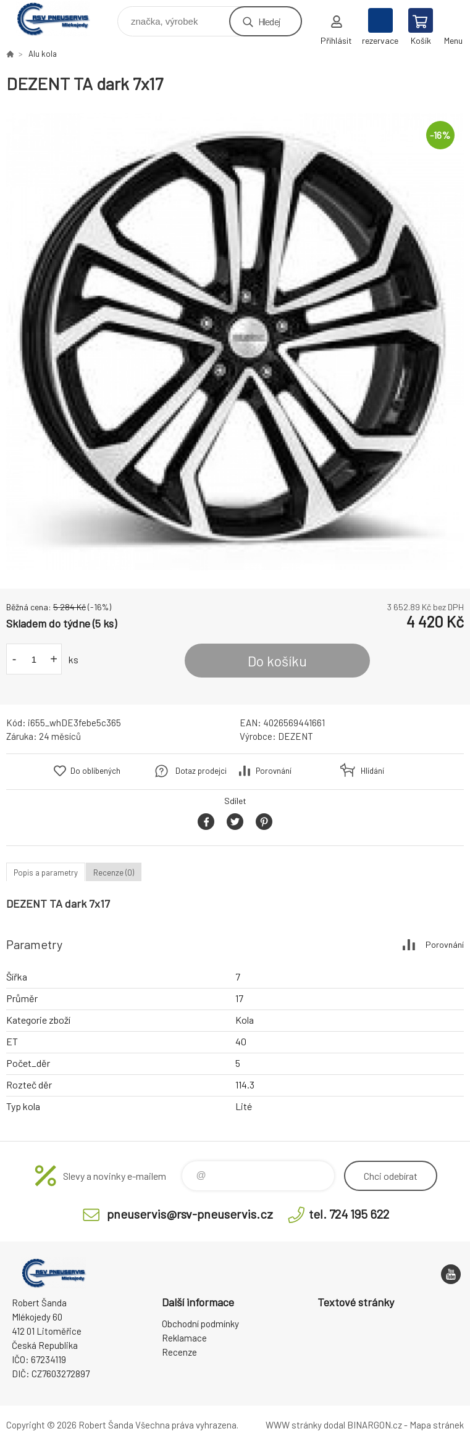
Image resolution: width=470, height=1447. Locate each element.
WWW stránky (294, 1424)
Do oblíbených (95, 771)
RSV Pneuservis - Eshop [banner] (60, 18)
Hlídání (372, 771)
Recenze (179, 1352)
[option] (235, 341)
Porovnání (274, 771)
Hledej (269, 21)
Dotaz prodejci (201, 771)
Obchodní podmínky (200, 1323)
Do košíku (277, 661)
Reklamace (184, 1337)
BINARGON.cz (374, 1424)
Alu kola (42, 54)
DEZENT (295, 736)
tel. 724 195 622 (349, 1213)
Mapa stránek (436, 1424)
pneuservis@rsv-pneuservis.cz (190, 1213)
